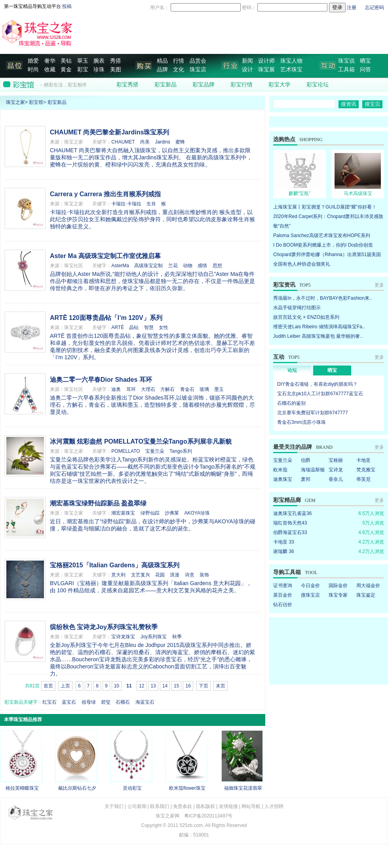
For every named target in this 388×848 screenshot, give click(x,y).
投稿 (67, 6)
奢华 (49, 61)
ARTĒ (117, 327)
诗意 (189, 575)
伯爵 (305, 460)
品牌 (162, 70)
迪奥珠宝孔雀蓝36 (292, 513)
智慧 (149, 327)
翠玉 (82, 61)
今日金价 (310, 585)
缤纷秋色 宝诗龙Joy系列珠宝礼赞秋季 (104, 627)
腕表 (99, 61)
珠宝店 (198, 70)
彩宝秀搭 (127, 85)
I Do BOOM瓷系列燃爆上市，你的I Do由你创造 (323, 245)
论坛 (292, 370)
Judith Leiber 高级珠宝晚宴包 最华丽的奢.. (318, 336)
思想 (217, 265)
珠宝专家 (338, 595)
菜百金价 (282, 595)
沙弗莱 (172, 513)
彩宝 (82, 70)
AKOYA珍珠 (196, 513)
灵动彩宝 (132, 788)
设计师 (266, 61)
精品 (162, 61)
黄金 (66, 70)
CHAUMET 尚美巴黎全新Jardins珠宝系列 (109, 132)
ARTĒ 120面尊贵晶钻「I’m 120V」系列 (106, 317)
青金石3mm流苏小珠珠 (301, 422)
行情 (178, 61)
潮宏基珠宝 (123, 513)
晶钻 (134, 327)
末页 (220, 686)
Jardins (162, 142)
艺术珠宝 (291, 70)
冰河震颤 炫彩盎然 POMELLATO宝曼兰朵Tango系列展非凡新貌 (141, 441)
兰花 (173, 265)
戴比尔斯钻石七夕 (77, 788)
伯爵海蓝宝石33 (290, 532)
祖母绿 (89, 702)
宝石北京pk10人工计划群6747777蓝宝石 (320, 393)
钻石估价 (282, 604)
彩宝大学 (279, 85)
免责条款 (182, 806)
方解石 (167, 389)
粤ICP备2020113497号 (208, 816)
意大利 (118, 575)
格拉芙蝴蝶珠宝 (22, 788)
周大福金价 (368, 585)
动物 (187, 265)
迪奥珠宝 (282, 479)
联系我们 (159, 806)
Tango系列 (180, 451)
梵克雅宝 (365, 470)
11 (128, 686)
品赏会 (198, 61)
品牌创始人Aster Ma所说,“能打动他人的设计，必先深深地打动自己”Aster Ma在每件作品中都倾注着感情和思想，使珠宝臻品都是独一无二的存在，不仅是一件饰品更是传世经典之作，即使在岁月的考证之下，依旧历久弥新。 (152, 281)
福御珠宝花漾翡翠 (243, 788)
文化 (178, 70)
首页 (48, 686)
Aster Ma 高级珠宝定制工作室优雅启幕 (105, 256)
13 (153, 686)
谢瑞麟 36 (283, 551)
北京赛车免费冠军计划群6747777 (312, 412)
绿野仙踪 (150, 513)
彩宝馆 (36, 102)
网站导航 (251, 806)
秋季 (177, 636)
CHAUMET (123, 142)
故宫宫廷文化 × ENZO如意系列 (306, 317)
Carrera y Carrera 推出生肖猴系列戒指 (105, 194)
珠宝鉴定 (365, 595)
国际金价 (338, 585)
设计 (247, 70)
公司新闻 (136, 806)
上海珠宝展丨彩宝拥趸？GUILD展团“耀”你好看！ (325, 207)
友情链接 (228, 806)
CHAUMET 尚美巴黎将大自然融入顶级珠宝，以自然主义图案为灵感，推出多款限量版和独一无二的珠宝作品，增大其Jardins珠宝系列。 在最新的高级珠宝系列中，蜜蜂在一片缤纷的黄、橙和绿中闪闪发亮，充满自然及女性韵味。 (151, 157)
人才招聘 (273, 806)
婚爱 (33, 61)
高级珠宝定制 (148, 265)
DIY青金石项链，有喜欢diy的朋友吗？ (317, 384)
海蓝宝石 (144, 702)
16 (187, 686)
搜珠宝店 (310, 595)
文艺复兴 (140, 575)
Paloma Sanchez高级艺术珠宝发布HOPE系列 (321, 235)
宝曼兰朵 (154, 451)
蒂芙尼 (363, 479)
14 (164, 686)
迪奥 (116, 389)
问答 (365, 70)
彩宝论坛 (317, 85)
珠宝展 (266, 70)
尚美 (145, 142)
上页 (65, 686)
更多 (379, 285)
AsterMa (120, 265)
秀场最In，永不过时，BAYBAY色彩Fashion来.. (322, 298)
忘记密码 (374, 7)
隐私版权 (205, 806)
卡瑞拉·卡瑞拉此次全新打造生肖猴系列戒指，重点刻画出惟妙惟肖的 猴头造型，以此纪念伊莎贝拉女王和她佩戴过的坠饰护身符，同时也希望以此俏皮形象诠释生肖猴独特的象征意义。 (152, 219)
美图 (115, 70)
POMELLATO (125, 451)
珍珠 (99, 70)
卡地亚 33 (283, 542)
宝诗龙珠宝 (123, 636)
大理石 (148, 389)
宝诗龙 (336, 470)
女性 (163, 327)
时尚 (33, 70)
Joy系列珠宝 (154, 636)
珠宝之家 (15, 102)
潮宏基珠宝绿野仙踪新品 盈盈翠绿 (98, 503)
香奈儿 (336, 479)
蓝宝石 (69, 702)
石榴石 (123, 702)
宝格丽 (336, 460)
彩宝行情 (241, 85)
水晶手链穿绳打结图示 (297, 307)
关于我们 (114, 806)
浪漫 (174, 575)
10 (116, 686)
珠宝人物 (291, 61)
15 (176, 686)
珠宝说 (346, 61)
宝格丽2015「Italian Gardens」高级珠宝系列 (114, 565)
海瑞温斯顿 (313, 470)
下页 (203, 686)
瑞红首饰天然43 (290, 523)
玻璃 (204, 389)
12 (141, 686)
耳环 (131, 389)
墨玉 (219, 389)
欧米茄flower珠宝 (187, 788)
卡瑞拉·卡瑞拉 (126, 204)
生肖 (151, 204)
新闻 (247, 61)
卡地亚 (363, 460)
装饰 (204, 575)
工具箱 (346, 70)
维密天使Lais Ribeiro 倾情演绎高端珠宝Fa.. (319, 326)
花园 (160, 575)
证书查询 (282, 585)
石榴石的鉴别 (291, 403)
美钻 (66, 61)
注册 (351, 7)
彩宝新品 (165, 85)
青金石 (187, 389)
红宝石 (49, 702)
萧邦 (305, 479)
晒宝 (365, 61)
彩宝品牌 (203, 85)
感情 (202, 265)
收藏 (49, 70)
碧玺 (105, 702)
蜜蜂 (180, 142)
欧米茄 (280, 470)
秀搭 (115, 61)
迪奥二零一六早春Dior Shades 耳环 (101, 379)
